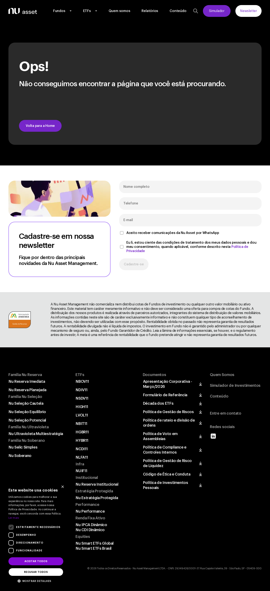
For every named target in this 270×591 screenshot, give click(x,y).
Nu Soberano (20, 456)
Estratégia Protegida (94, 491)
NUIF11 (81, 471)
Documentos (154, 375)
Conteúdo (178, 11)
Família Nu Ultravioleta (28, 427)
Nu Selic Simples (23, 447)
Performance (87, 504)
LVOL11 (82, 415)
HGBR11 (82, 432)
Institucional (87, 478)
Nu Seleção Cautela (26, 403)
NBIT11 (81, 424)
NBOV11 (82, 381)
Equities (83, 537)
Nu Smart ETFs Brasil (94, 548)
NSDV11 (82, 398)
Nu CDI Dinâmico (90, 530)
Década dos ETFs (158, 403)
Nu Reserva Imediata (27, 381)
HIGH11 (82, 407)
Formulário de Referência (165, 395)
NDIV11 (81, 390)
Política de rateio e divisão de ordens (169, 422)
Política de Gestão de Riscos (168, 412)
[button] (35, 581)
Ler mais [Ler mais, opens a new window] (13, 518)
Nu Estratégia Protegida (97, 498)
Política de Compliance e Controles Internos (164, 449)
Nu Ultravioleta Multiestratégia (36, 434)
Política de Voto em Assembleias (160, 436)
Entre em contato (225, 413)
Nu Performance (90, 511)
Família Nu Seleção (25, 397)
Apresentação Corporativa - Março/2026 (167, 384)
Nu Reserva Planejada (27, 390)
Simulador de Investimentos (235, 385)
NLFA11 (82, 457)
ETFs (87, 11)
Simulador (216, 11)
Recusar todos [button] (36, 572)
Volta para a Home (40, 126)
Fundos (59, 11)
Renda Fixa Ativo (90, 518)
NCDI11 (82, 449)
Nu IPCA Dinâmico (91, 525)
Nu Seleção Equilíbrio (27, 412)
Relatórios (150, 11)
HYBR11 (82, 440)
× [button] (62, 487)
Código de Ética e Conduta (166, 474)
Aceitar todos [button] (35, 561)
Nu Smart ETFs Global (95, 543)
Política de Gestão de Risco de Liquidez (167, 463)
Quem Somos (222, 375)
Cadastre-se (134, 264)
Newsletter (248, 11)
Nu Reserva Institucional (97, 484)
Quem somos (119, 11)
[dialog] (36, 535)
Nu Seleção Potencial (27, 420)
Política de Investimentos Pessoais (165, 485)
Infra (80, 464)
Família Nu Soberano (26, 440)
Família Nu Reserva (25, 375)
